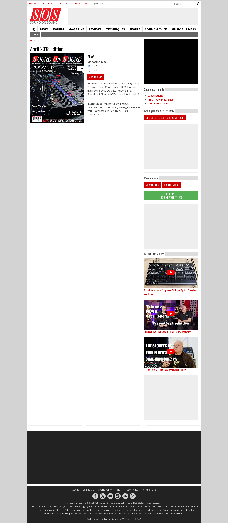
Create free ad (171, 185)
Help (87, 3)
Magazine (76, 29)
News (44, 29)
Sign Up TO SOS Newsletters (171, 196)
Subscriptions (155, 95)
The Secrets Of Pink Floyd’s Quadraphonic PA (165, 369)
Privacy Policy (131, 489)
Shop (77, 3)
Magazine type (97, 62)
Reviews (95, 29)
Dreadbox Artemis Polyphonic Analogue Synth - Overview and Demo (170, 292)
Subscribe (62, 3)
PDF (94, 65)
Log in (32, 3)
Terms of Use (149, 489)
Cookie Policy (105, 489)
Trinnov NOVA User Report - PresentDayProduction (167, 332)
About (75, 489)
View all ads (152, 185)
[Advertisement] (171, 226)
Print (94, 70)
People (134, 29)
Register (47, 3)
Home (33, 29)
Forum (58, 29)
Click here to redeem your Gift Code (165, 118)
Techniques (115, 29)
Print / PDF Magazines (160, 99)
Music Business (184, 29)
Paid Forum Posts (158, 103)
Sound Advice (156, 29)
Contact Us (88, 489)
